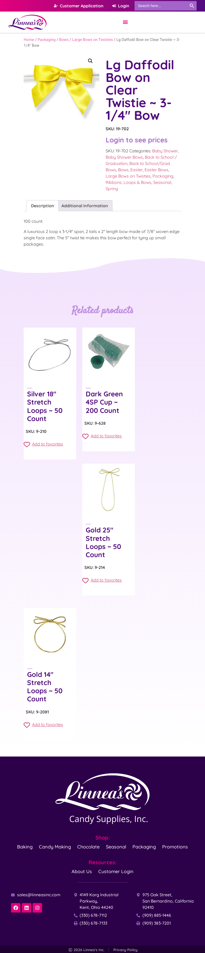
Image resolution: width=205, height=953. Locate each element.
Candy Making (55, 847)
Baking (25, 847)
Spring (112, 188)
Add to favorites (43, 444)
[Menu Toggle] (125, 22)
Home (29, 39)
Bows (64, 39)
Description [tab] (42, 205)
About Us (81, 871)
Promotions (175, 847)
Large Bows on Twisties (92, 39)
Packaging (47, 39)
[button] (90, 61)
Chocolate (88, 847)
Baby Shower (165, 150)
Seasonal (162, 182)
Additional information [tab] (85, 205)
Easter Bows (156, 169)
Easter (136, 169)
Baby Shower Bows (124, 157)
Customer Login (116, 871)
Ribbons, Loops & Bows (128, 182)
